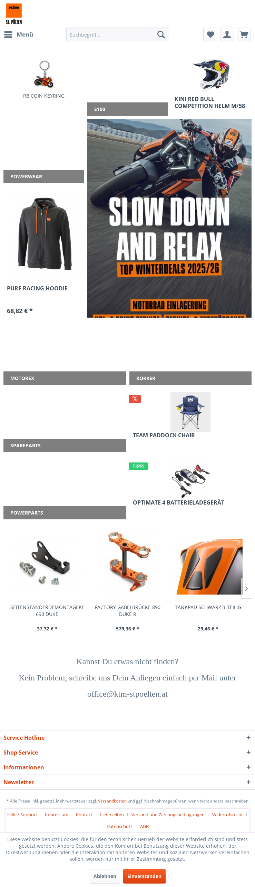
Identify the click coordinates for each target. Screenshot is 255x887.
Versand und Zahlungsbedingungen (168, 814)
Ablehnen (105, 876)
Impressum (56, 814)
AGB (144, 826)
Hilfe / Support (22, 814)
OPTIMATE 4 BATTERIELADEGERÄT (178, 502)
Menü (18, 33)
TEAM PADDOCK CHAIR (164, 435)
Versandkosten (112, 801)
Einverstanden (144, 876)
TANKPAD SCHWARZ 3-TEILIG (208, 607)
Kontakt (84, 814)
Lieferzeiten (112, 814)
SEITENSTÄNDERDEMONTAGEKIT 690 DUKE (47, 610)
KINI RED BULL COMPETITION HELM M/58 (210, 102)
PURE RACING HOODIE (37, 288)
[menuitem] (18, 34)
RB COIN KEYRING (44, 95)
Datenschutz (120, 826)
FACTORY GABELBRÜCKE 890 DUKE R (127, 610)
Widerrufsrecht (227, 814)
